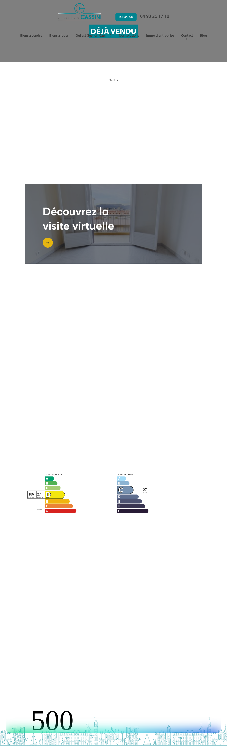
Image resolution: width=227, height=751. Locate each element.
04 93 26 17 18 (154, 16)
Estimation (126, 16)
